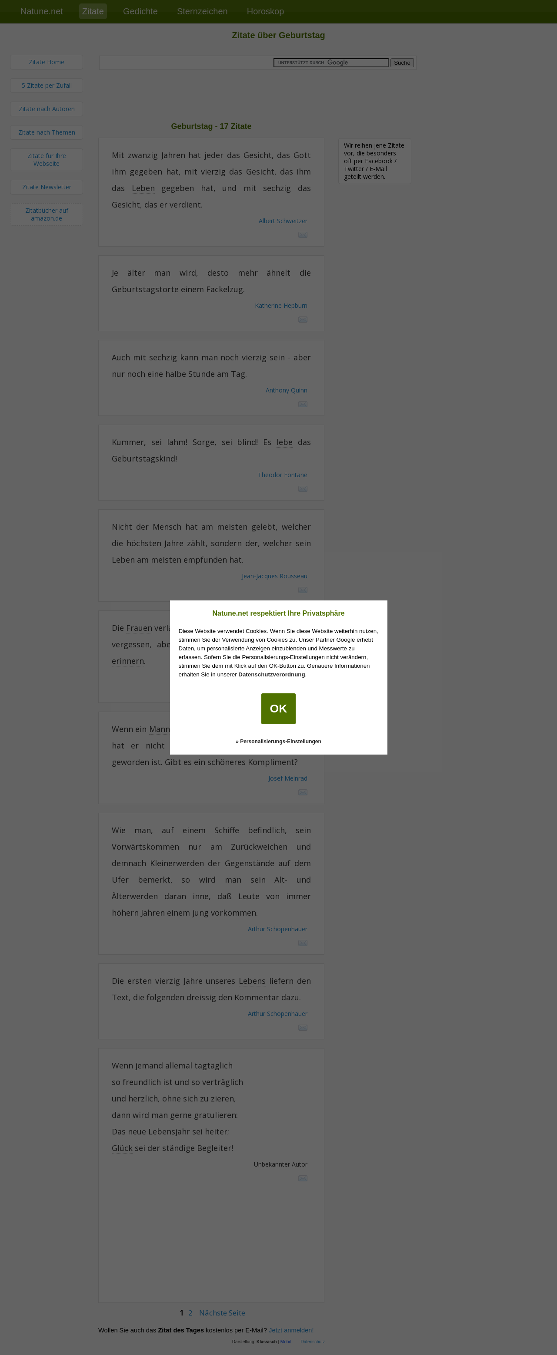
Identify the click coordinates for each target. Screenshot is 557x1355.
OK (278, 708)
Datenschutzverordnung (271, 674)
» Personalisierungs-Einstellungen (278, 741)
